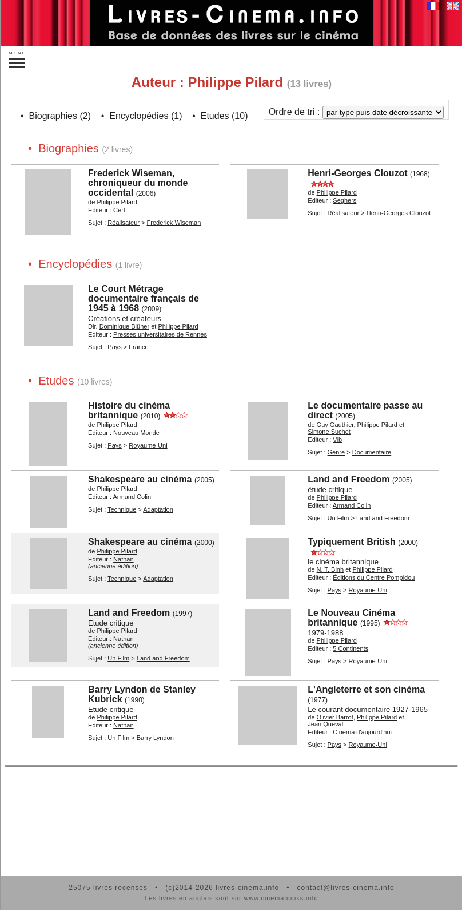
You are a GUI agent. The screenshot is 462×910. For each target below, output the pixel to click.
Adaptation (158, 509)
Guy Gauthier (335, 424)
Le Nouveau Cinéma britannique (351, 617)
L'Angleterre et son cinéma (366, 689)
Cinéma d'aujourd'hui (362, 732)
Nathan (123, 559)
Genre (336, 452)
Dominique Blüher (124, 326)
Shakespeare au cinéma (140, 479)
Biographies (53, 116)
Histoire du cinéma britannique (129, 410)
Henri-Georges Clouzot (357, 173)
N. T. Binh (330, 569)
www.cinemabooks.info (281, 898)
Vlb (337, 439)
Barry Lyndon (155, 737)
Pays (114, 346)
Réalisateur (123, 222)
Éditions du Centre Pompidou (374, 577)
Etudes (215, 116)
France (138, 346)
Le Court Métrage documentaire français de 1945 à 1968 (143, 298)
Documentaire (371, 452)
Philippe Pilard (117, 202)
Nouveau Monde (136, 432)
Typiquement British (352, 542)
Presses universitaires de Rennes (160, 334)
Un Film (338, 518)
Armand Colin (132, 496)
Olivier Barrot (335, 717)
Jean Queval (325, 724)
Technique (121, 509)
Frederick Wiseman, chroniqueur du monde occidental (138, 182)
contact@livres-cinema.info (345, 888)
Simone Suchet (329, 431)
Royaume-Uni (148, 445)
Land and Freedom (348, 479)
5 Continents (350, 648)
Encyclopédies (138, 116)
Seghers (344, 200)
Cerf (119, 210)
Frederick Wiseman (174, 222)
